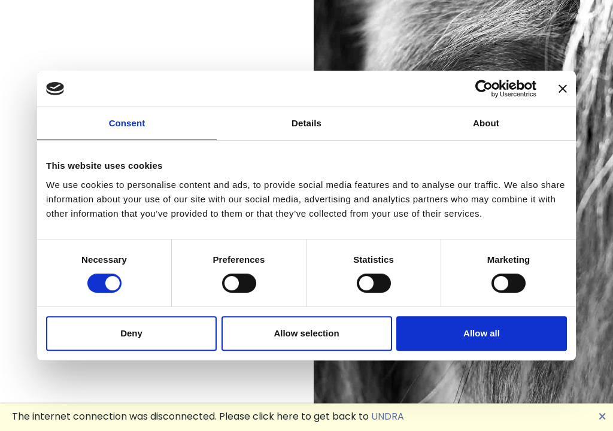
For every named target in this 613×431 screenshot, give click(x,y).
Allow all (481, 333)
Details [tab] (306, 123)
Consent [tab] (127, 123)
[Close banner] (563, 88)
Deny (131, 333)
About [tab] (486, 123)
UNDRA (387, 416)
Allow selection (306, 333)
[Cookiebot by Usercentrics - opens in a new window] (484, 89)
